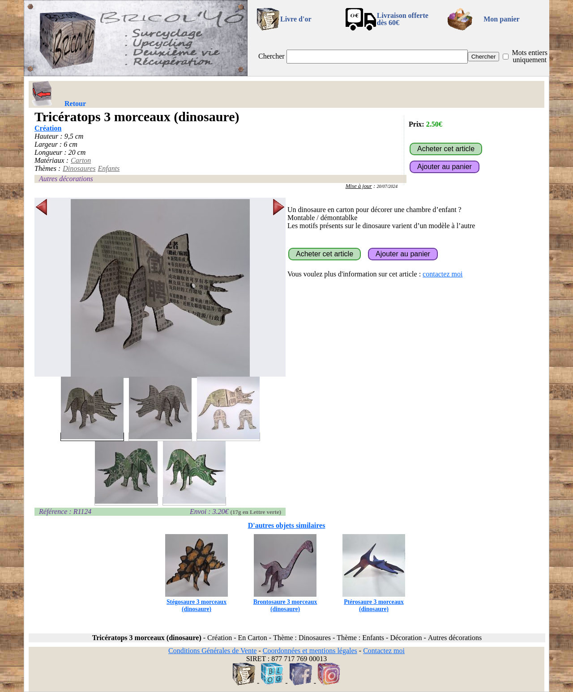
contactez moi (442, 274)
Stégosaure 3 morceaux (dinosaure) (196, 601)
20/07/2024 (387, 186)
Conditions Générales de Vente (212, 650)
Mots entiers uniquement (529, 56)
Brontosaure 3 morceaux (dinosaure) (285, 601)
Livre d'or (295, 19)
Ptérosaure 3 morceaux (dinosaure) (373, 601)
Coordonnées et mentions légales (310, 650)
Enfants (109, 168)
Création (47, 128)
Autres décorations (66, 179)
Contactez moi (384, 650)
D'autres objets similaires (286, 525)
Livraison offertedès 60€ (402, 19)
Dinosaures (79, 168)
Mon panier (501, 19)
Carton (81, 160)
